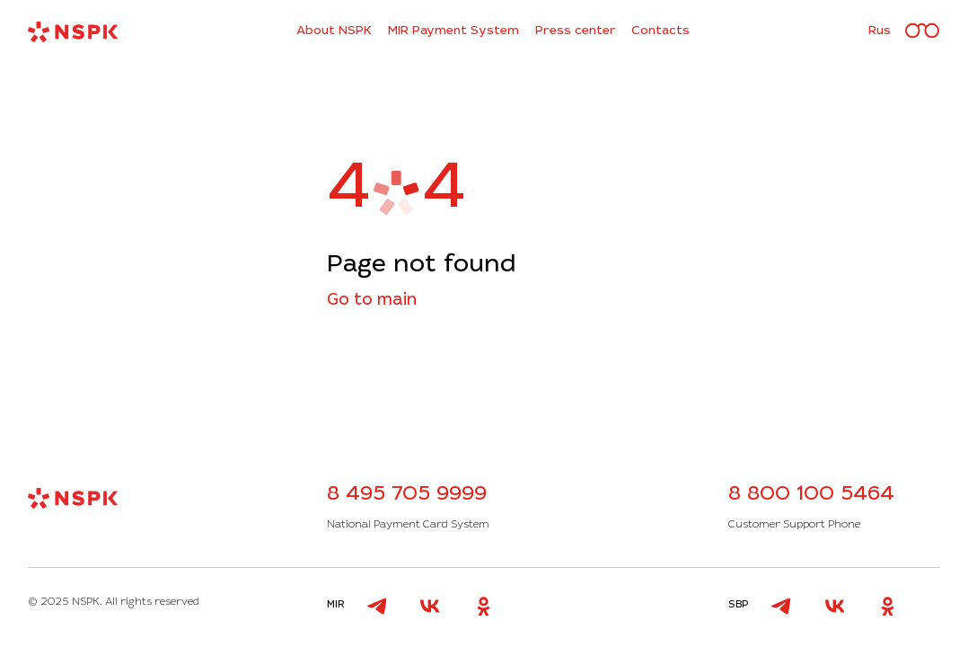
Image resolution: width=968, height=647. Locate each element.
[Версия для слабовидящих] (922, 31)
